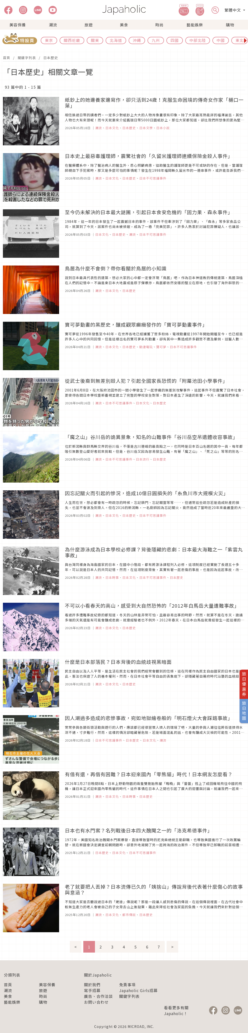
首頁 (6, 57)
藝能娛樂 (194, 25)
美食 (124, 25)
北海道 (116, 40)
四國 (174, 40)
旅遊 (89, 25)
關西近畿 (72, 40)
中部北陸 (197, 40)
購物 (230, 25)
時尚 (159, 25)
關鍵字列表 (27, 57)
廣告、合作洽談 (98, 996)
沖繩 (137, 40)
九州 (156, 40)
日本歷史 (50, 57)
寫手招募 (92, 990)
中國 (221, 40)
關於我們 (92, 984)
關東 (95, 40)
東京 (49, 40)
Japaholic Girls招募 (138, 990)
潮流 (53, 25)
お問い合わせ (96, 1002)
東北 (239, 40)
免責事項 (127, 984)
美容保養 (17, 25)
